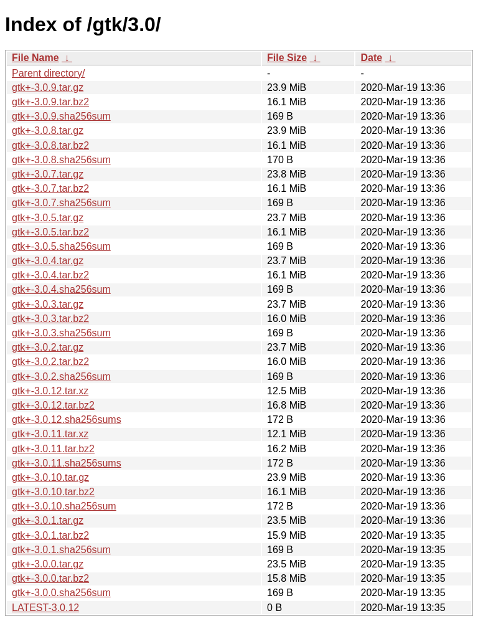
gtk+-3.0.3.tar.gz (47, 304)
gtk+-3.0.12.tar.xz (50, 391)
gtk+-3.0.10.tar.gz (50, 477)
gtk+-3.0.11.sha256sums (66, 463)
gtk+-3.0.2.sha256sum (61, 376)
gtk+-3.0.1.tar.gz (47, 520)
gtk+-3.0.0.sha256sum (61, 592)
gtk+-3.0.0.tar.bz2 (50, 578)
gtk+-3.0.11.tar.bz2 (53, 448)
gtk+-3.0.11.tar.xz (50, 434)
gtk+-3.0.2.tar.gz (47, 347)
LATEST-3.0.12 (45, 607)
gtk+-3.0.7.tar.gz (47, 174)
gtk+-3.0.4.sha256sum (61, 289)
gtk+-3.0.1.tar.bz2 (50, 535)
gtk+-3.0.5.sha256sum (61, 246)
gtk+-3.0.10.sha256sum (64, 506)
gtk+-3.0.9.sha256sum (61, 116)
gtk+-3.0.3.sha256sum (61, 333)
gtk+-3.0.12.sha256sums (66, 419)
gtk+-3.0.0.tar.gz (47, 564)
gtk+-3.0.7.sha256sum (61, 202)
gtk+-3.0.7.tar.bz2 (50, 188)
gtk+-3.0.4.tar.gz (47, 260)
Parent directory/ (48, 73)
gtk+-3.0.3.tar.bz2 (50, 318)
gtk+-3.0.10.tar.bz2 (53, 491)
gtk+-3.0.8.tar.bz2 (50, 145)
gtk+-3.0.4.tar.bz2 (50, 275)
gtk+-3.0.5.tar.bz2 (50, 232)
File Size (287, 57)
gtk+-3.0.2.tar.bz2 (50, 361)
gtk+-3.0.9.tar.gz (47, 87)
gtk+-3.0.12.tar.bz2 (53, 405)
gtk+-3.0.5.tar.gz (47, 217)
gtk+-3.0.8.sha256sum (61, 159)
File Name (35, 57)
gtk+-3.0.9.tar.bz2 (50, 102)
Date (371, 57)
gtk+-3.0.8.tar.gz (47, 130)
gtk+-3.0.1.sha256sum (61, 549)
